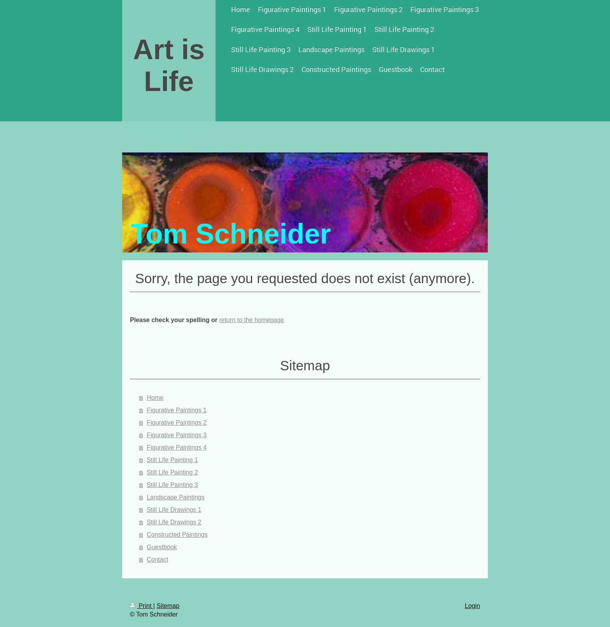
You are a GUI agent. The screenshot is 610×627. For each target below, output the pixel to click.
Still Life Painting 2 (172, 472)
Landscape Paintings (176, 497)
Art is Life (169, 65)
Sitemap (167, 605)
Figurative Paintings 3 (177, 435)
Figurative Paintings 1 (177, 410)
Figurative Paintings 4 (177, 447)
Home (155, 397)
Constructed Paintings (177, 534)
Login (472, 605)
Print (141, 605)
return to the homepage (251, 320)
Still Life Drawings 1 (174, 509)
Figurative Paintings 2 (177, 422)
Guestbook (162, 547)
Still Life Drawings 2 (174, 522)
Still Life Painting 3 (172, 485)
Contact (157, 559)
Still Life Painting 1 (172, 460)
